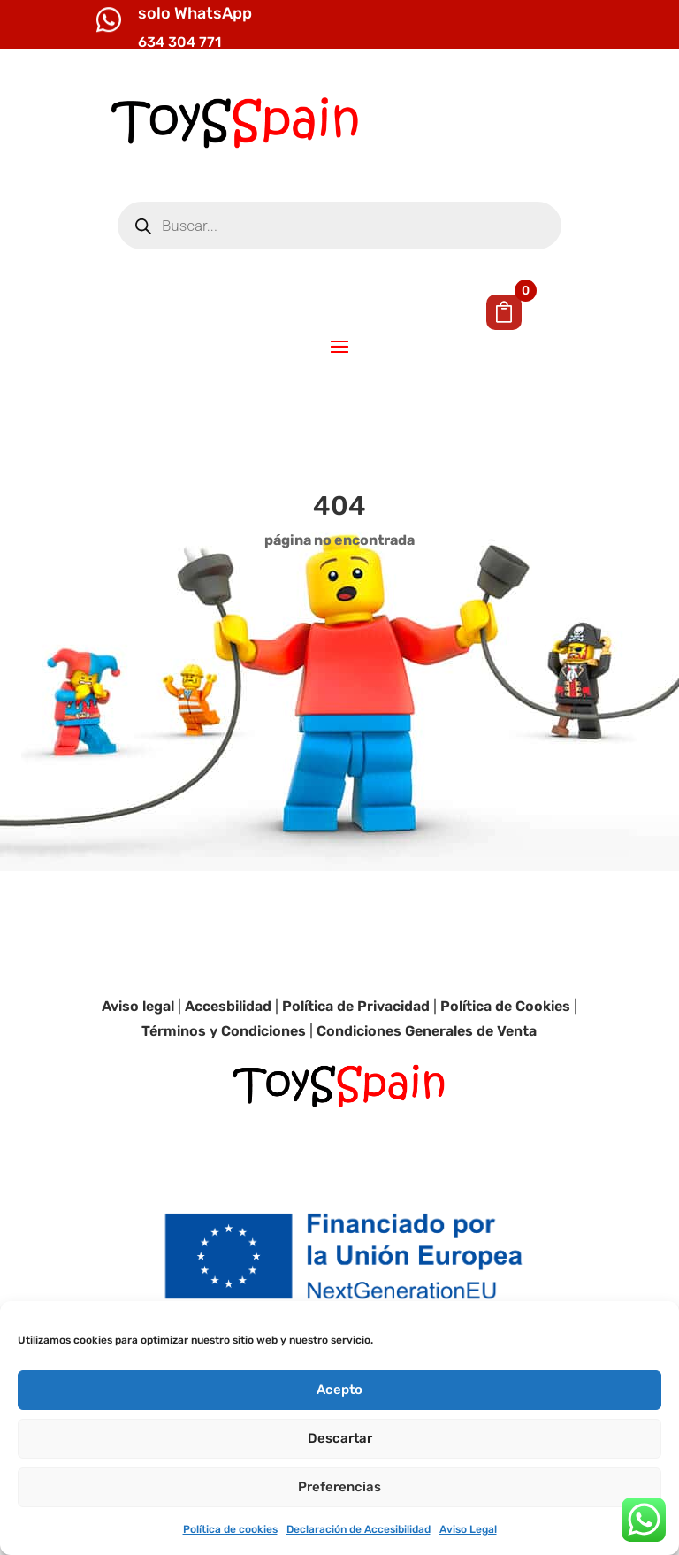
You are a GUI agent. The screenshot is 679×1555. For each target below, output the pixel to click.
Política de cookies (230, 1529)
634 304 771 (179, 42)
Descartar (340, 1438)
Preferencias (339, 1487)
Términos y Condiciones (223, 1031)
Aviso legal (138, 1006)
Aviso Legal (468, 1529)
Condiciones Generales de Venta (427, 1031)
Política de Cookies (505, 1006)
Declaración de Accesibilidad (358, 1529)
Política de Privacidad (356, 1006)
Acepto (339, 1390)
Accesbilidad (228, 1006)
